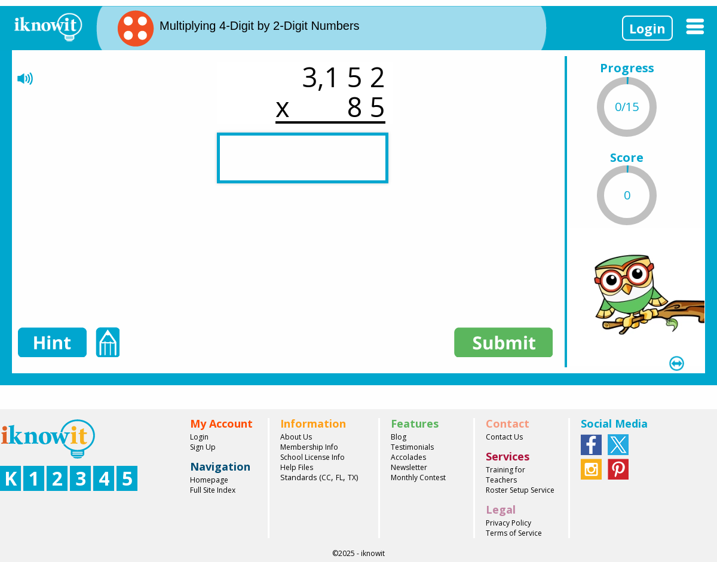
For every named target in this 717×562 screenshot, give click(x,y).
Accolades (408, 457)
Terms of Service (514, 533)
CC (326, 477)
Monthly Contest (418, 477)
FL (339, 477)
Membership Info (309, 447)
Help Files (296, 467)
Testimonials (412, 447)
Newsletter (409, 467)
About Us (296, 437)
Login (647, 28)
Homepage (209, 480)
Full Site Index (212, 490)
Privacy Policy (508, 523)
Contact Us (504, 437)
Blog (398, 437)
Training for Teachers (505, 475)
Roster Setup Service (520, 490)
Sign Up (203, 447)
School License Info (312, 457)
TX (352, 477)
